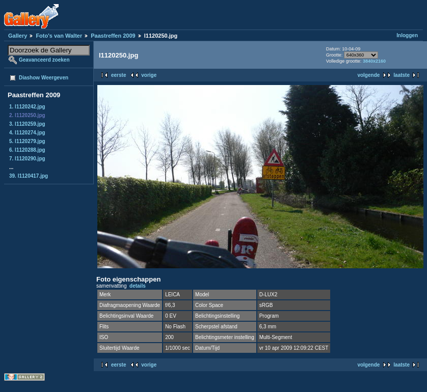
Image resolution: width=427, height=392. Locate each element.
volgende (368, 75)
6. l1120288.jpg (27, 150)
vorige (148, 75)
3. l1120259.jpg (27, 124)
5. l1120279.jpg (27, 141)
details (137, 286)
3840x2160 (374, 61)
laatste (401, 75)
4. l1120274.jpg (27, 132)
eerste (118, 75)
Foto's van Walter (59, 36)
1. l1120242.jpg (27, 106)
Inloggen (407, 35)
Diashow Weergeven (43, 77)
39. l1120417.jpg (28, 176)
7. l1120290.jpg (27, 158)
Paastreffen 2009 (113, 36)
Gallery (17, 36)
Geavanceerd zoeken (44, 60)
